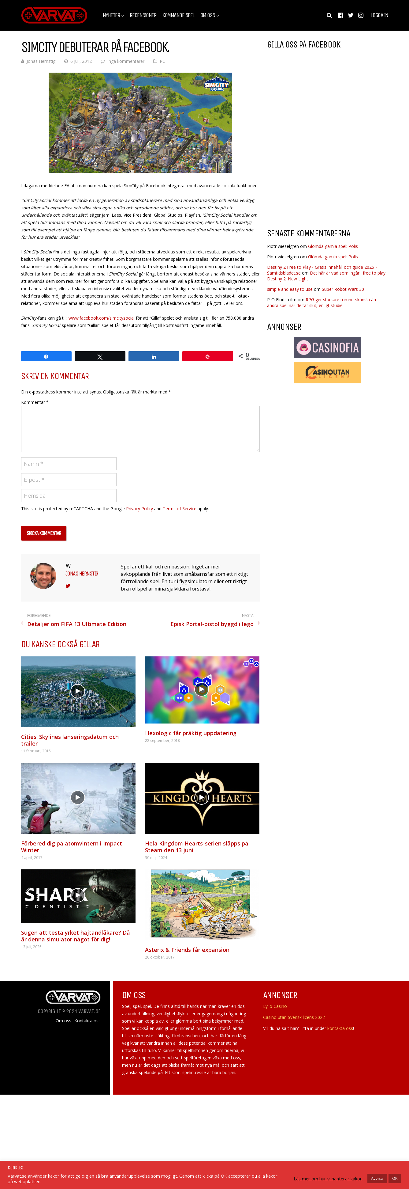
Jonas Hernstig (41, 61)
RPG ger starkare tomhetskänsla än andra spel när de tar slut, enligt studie (321, 302)
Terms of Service (179, 508)
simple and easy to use (290, 289)
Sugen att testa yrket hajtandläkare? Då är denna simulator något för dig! (75, 936)
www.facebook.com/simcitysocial (102, 318)
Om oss (207, 15)
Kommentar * (35, 402)
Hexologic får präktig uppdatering (190, 733)
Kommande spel (178, 15)
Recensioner (143, 15)
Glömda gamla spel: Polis (333, 246)
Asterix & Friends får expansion (187, 949)
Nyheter (111, 15)
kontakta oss (340, 1028)
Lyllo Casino (275, 1006)
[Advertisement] (318, 174)
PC (162, 61)
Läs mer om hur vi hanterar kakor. (328, 1178)
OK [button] (395, 1178)
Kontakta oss (87, 1021)
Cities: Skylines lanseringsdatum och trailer (70, 740)
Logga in (379, 15)
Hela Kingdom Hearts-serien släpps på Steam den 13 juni (196, 847)
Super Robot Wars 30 (343, 289)
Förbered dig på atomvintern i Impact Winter (71, 847)
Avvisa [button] (377, 1178)
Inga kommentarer (125, 61)
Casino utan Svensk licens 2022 (294, 1017)
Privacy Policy (139, 508)
